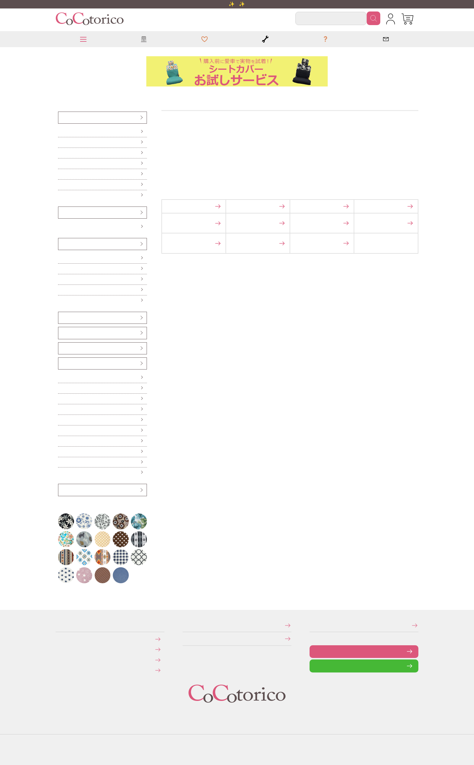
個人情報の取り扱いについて (185, 638)
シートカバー (62, 117)
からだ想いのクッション (62, 300)
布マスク (61, 472)
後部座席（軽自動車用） (62, 153)
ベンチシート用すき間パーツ (63, 348)
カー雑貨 (61, 363)
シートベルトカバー (62, 333)
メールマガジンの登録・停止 (311, 625)
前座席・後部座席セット (62, 174)
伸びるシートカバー (61, 184)
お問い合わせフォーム (314, 651)
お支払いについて (60, 639)
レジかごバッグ (61, 441)
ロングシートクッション (62, 268)
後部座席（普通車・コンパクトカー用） (63, 163)
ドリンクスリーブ (61, 451)
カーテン (61, 420)
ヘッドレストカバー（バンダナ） (63, 317)
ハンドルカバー (62, 212)
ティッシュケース (61, 409)
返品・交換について (60, 659)
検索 (373, 18)
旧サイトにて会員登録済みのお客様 (61, 670)
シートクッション (61, 258)
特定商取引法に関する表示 (184, 625)
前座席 (60, 132)
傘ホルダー (61, 377)
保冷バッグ (61, 430)
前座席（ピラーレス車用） (62, 142)
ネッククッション (61, 290)
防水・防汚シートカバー (62, 195)
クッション (61, 244)
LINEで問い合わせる (314, 665)
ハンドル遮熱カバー (61, 399)
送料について (59, 649)
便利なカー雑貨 (61, 388)
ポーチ (60, 462)
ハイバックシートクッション (62, 279)
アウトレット (62, 489)
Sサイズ (61, 226)
